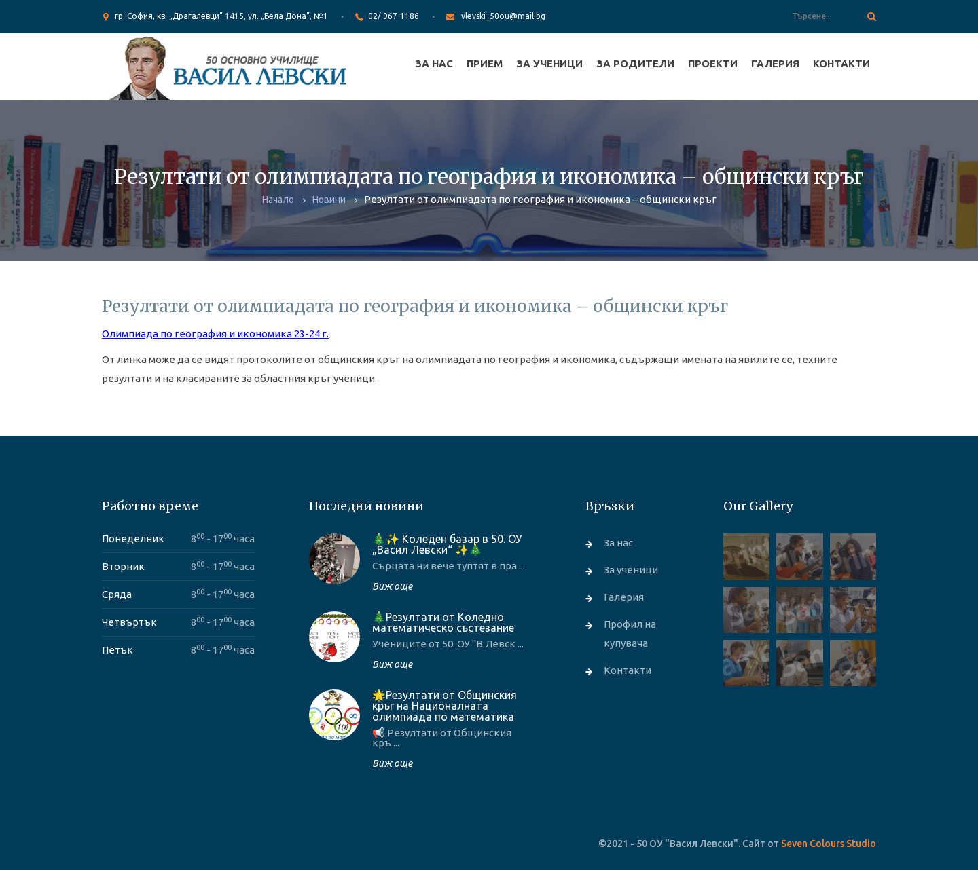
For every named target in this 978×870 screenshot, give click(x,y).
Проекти (713, 63)
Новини (329, 199)
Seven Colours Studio (828, 843)
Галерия (775, 63)
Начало (278, 199)
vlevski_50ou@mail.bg (503, 16)
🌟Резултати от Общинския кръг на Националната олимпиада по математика (444, 705)
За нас (434, 63)
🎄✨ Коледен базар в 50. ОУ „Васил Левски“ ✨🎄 (447, 544)
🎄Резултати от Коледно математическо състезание (443, 622)
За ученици (549, 63)
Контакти (841, 63)
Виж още (392, 586)
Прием (485, 63)
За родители (635, 63)
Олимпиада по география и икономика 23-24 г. (215, 333)
